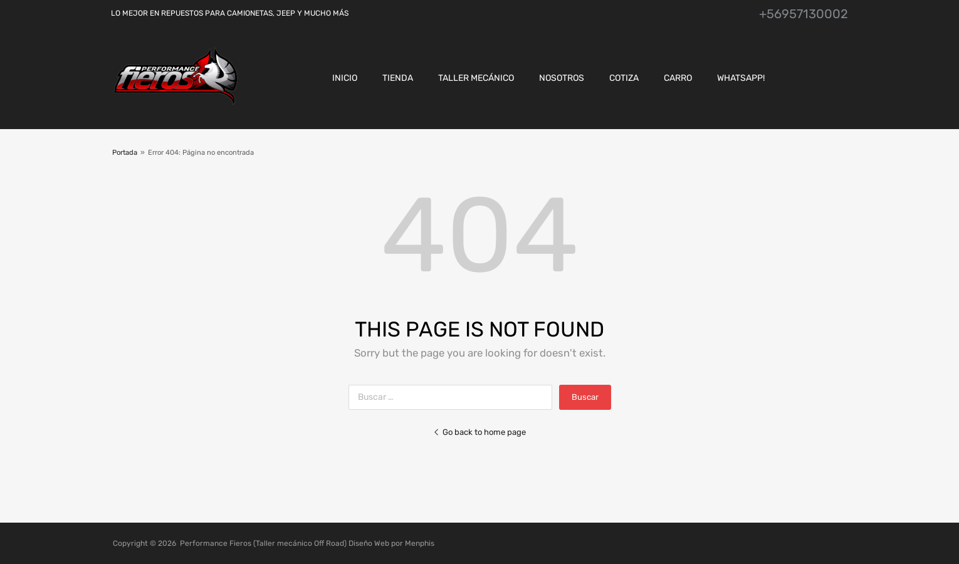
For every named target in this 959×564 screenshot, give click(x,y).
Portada (124, 153)
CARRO (678, 78)
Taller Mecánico (476, 78)
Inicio (344, 78)
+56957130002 (803, 13)
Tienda (397, 78)
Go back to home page (479, 432)
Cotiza (624, 78)
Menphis (419, 543)
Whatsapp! (741, 78)
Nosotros (561, 78)
